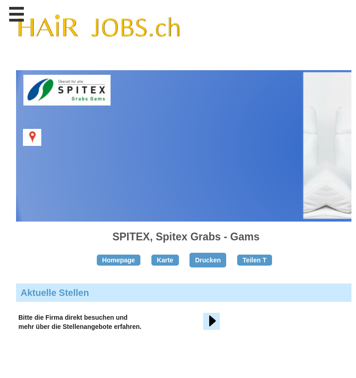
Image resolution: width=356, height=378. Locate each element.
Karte (165, 260)
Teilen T (255, 260)
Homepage (118, 260)
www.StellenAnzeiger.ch (99, 31)
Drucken (208, 260)
